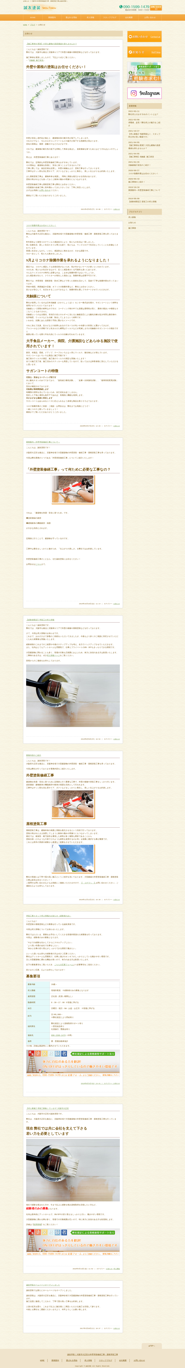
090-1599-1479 (58, 1035)
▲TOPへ (152, 1345)
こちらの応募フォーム (63, 964)
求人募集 (116, 1268)
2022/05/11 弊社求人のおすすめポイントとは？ (143, 111)
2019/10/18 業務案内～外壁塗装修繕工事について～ (144, 189)
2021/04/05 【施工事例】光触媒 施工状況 (141, 154)
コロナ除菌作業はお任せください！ (41, 225)
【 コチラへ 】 (88, 882)
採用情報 (37, 1224)
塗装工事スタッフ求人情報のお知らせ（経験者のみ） (48, 916)
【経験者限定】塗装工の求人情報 (40, 620)
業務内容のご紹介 (33, 755)
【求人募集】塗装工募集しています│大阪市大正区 (47, 1108)
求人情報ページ (53, 655)
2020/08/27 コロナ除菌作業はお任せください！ (143, 170)
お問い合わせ (150, 17)
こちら (38, 564)
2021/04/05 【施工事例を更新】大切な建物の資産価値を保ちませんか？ (144, 144)
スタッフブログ (109, 17)
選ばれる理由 (71, 17)
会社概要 (129, 17)
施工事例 (132, 227)
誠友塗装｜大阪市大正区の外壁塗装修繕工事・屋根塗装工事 (92, 1354)
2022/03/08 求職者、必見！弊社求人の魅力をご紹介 (144, 121)
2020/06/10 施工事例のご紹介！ (136, 179)
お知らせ (116, 209)
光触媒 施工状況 (36, 60)
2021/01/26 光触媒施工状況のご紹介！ (139, 162)
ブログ (32, 24)
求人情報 (90, 17)
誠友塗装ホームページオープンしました (43, 1284)
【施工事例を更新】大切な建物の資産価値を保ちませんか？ (51, 44)
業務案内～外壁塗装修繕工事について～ (43, 442)
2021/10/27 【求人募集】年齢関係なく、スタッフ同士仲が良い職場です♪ (144, 132)
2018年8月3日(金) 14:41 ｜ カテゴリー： (97, 1083)
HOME (33, 17)
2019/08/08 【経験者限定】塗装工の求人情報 (142, 199)
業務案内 (52, 17)
